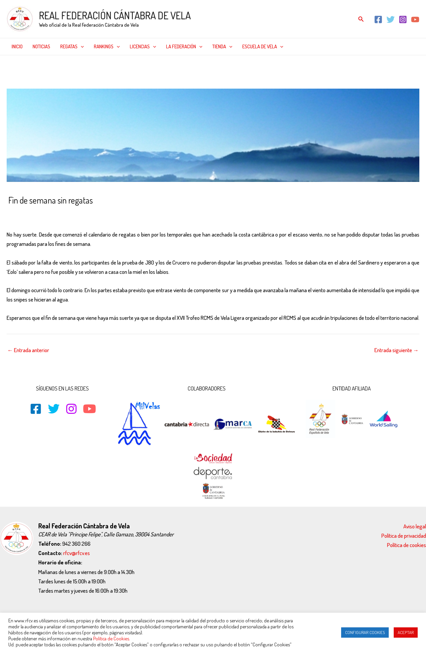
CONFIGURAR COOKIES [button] (365, 632)
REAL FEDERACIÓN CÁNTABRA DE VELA (115, 15)
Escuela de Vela (262, 47)
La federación (184, 47)
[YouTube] (415, 19)
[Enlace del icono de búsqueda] (361, 19)
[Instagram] (403, 19)
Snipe (145, 214)
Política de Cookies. (111, 638)
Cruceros (76, 214)
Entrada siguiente (396, 350)
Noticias (41, 46)
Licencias (143, 47)
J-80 (109, 214)
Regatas (72, 47)
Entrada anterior (28, 350)
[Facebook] (378, 19)
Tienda (222, 47)
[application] (81, 47)
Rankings (107, 47)
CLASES (55, 214)
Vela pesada (168, 214)
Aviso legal (414, 526)
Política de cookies (406, 544)
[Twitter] (390, 19)
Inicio (17, 46)
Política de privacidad (403, 535)
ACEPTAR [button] (406, 632)
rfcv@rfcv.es (76, 552)
